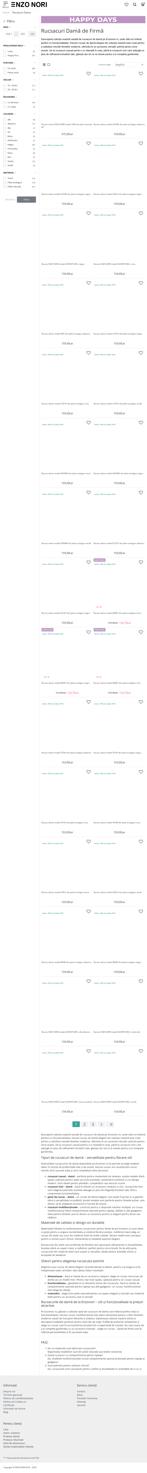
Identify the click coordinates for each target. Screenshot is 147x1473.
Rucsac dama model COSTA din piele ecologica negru (118, 334)
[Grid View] (44, 64)
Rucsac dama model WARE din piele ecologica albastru (66, 962)
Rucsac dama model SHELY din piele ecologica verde (118, 892)
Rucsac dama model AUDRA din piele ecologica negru (66, 194)
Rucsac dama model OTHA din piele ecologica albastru (66, 752)
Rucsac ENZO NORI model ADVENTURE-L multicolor (117, 1032)
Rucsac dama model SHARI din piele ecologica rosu (117, 822)
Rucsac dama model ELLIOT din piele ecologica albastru (119, 543)
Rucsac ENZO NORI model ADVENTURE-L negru (63, 264)
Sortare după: (105, 64)
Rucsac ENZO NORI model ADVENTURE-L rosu (114, 264)
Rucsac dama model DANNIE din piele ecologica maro (66, 473)
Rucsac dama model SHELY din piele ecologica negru (118, 194)
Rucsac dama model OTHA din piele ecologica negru (117, 752)
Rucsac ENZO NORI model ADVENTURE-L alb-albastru (66, 1032)
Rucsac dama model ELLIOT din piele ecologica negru (66, 613)
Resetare (10, 199)
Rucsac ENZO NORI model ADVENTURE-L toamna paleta (67, 1102)
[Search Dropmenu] (135, 4)
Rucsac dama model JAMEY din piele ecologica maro (117, 613)
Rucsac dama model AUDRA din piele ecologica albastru (119, 124)
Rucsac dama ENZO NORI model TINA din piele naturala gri (67, 125)
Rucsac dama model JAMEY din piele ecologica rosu (117, 683)
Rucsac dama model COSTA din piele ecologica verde (118, 403)
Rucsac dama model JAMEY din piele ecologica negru (66, 683)
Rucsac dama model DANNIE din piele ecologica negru (118, 473)
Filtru (26, 199)
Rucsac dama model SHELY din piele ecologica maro (65, 892)
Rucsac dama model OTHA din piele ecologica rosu (65, 822)
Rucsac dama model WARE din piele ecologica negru (117, 962)
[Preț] (8, 34)
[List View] (48, 64)
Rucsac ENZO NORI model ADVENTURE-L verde (115, 1102)
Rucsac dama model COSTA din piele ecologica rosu (65, 403)
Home (5, 12)
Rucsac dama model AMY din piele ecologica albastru (66, 334)
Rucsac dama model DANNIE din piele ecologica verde (66, 543)
